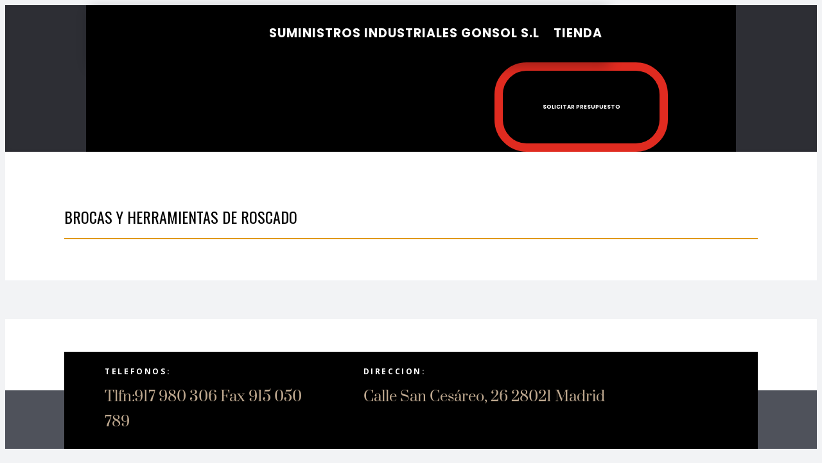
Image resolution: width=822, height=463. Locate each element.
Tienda (578, 33)
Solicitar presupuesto (547, 102)
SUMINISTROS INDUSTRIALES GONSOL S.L (404, 33)
